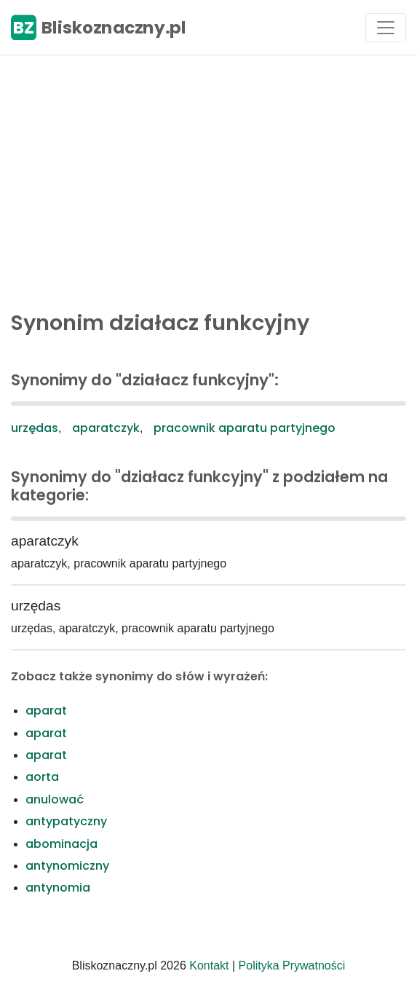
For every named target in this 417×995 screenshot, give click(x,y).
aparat (46, 710)
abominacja (61, 843)
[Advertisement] (208, 179)
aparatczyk (106, 428)
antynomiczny (67, 865)
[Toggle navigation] (385, 27)
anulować (54, 799)
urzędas (34, 428)
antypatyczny (66, 821)
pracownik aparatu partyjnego (244, 428)
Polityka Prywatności (292, 965)
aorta (42, 776)
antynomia (57, 887)
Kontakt (209, 965)
